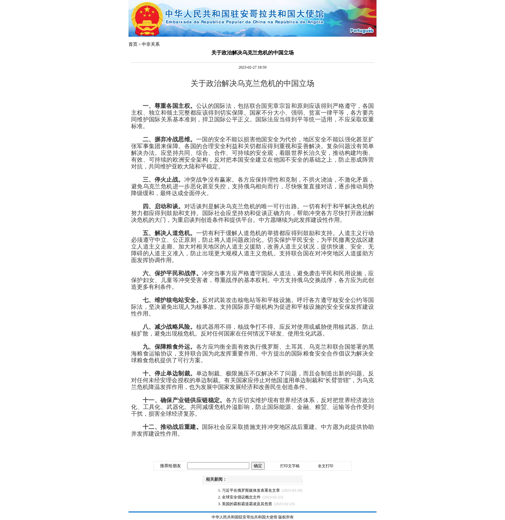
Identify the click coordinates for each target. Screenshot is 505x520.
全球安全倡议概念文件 (241, 497)
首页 (133, 44)
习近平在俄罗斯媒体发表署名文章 (251, 490)
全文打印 (325, 466)
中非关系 (151, 44)
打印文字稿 (290, 466)
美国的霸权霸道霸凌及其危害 (247, 504)
